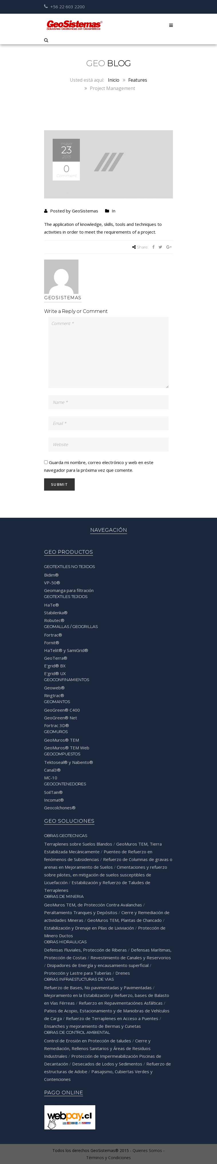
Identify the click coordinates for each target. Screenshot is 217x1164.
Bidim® (51, 575)
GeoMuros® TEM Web (66, 747)
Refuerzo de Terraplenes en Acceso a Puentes (112, 1018)
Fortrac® (53, 635)
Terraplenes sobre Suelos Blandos (78, 844)
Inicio (113, 80)
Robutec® (54, 620)
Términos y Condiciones (108, 1157)
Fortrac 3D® (56, 725)
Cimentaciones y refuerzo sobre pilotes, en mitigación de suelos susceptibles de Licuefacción (105, 874)
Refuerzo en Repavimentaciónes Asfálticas (121, 1003)
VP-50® (52, 582)
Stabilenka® (56, 612)
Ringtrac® (54, 695)
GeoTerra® (55, 658)
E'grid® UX (55, 673)
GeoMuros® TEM (61, 740)
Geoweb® (54, 688)
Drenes (122, 973)
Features (137, 80)
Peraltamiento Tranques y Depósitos (80, 912)
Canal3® (52, 770)
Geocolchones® (60, 807)
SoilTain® (53, 792)
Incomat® (54, 800)
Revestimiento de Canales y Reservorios (130, 957)
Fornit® (51, 642)
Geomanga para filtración (69, 590)
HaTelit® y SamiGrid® (66, 650)
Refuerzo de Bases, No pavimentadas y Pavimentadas (98, 987)
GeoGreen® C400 (62, 710)
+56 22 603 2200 (64, 6)
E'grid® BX (55, 666)
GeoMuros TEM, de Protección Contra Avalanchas (93, 905)
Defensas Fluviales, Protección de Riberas (85, 950)
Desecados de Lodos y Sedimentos (107, 1064)
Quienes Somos (147, 1150)
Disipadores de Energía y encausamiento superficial (98, 965)
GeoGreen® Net (60, 718)
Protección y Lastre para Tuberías (77, 973)
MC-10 (50, 777)
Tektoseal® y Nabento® (68, 762)
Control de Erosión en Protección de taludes (87, 1040)
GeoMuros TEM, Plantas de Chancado (124, 920)
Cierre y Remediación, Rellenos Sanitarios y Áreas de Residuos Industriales (97, 1048)
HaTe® (51, 605)
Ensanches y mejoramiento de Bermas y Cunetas (92, 1026)
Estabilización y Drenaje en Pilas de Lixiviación (89, 928)
